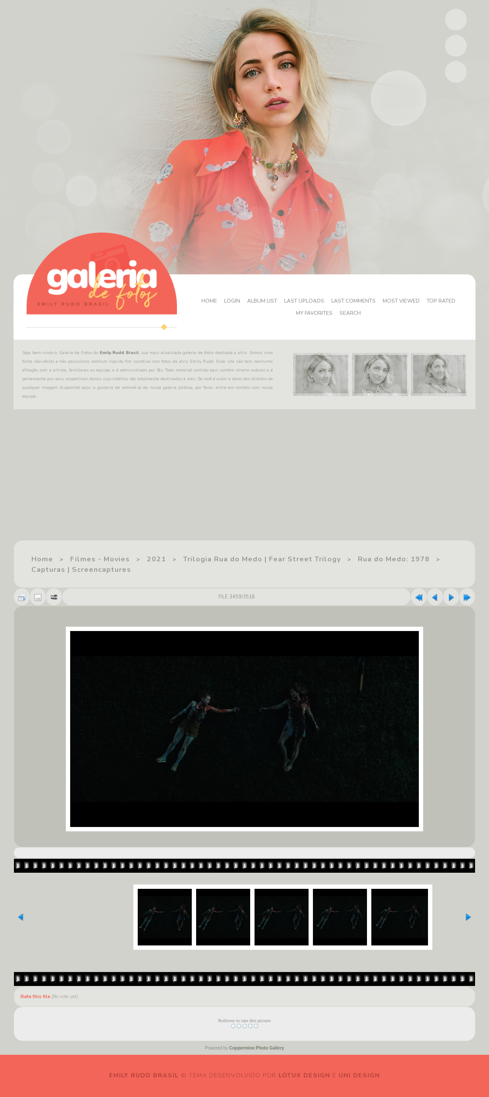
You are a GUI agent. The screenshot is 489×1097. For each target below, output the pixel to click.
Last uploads (304, 301)
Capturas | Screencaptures (81, 569)
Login (232, 301)
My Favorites (314, 313)
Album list (262, 301)
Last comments (353, 301)
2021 (156, 559)
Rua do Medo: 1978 (394, 559)
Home (209, 301)
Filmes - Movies (100, 559)
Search (350, 313)
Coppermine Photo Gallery (256, 1048)
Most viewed (401, 301)
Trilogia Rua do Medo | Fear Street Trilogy (262, 559)
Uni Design (359, 1075)
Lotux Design (304, 1075)
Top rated (441, 301)
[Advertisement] (244, 479)
